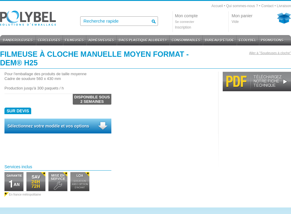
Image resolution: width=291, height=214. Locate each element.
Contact (267, 6)
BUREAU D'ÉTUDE (219, 40)
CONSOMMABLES (186, 40)
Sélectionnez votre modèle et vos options (48, 126)
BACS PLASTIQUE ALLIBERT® (143, 40)
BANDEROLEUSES (18, 40)
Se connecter (184, 21)
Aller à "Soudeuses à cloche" (270, 53)
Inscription (183, 27)
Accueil (217, 6)
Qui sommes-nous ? (242, 6)
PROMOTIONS (272, 40)
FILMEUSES (74, 40)
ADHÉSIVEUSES (101, 40)
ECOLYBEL (247, 40)
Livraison (284, 6)
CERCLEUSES (49, 40)
